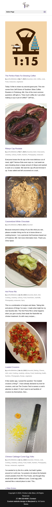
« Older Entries (10, 488)
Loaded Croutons (12, 367)
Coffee (39, 79)
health (19, 154)
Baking (36, 370)
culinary (14, 154)
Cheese (41, 370)
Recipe (22, 376)
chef (34, 79)
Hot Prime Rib (11, 292)
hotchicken (30, 297)
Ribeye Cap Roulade (13, 149)
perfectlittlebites (12, 79)
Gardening (37, 373)
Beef (34, 152)
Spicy (23, 300)
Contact (33, 499)
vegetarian (20, 82)
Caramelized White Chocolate (17, 222)
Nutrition (24, 154)
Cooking (7, 297)
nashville (37, 297)
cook (43, 79)
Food (6, 82)
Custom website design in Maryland (21, 501)
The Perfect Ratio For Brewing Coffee (20, 76)
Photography (32, 154)
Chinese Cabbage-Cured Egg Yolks (19, 457)
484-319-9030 (23, 499)
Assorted (30, 79)
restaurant (12, 82)
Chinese (36, 460)
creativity (8, 154)
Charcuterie (40, 152)
